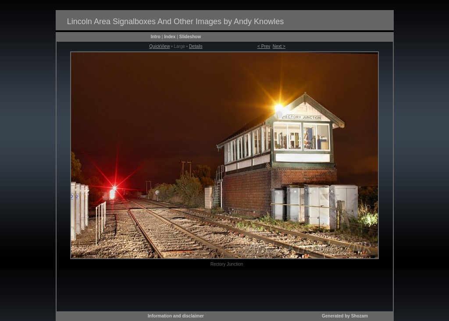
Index (169, 36)
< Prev (263, 46)
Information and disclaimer (176, 316)
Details (196, 46)
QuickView (159, 46)
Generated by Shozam (345, 316)
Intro (155, 36)
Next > (279, 46)
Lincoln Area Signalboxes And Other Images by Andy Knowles (175, 21)
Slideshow (190, 36)
